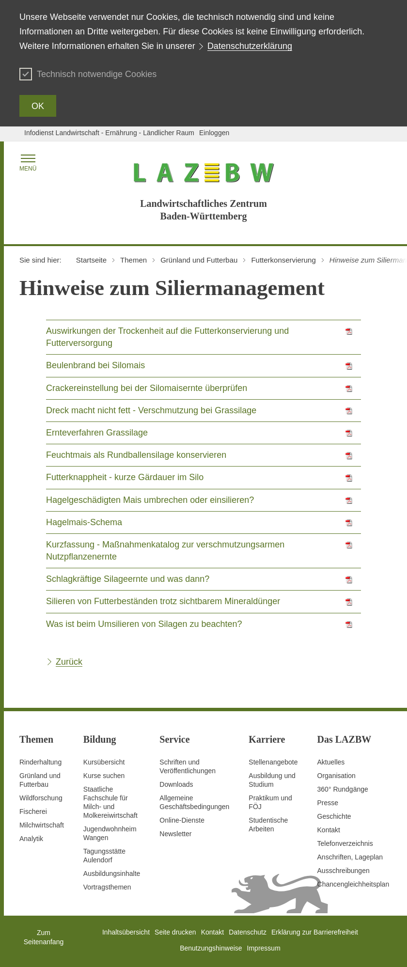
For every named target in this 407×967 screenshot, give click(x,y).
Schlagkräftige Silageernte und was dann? (127, 579)
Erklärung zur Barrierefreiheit (314, 932)
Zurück (69, 662)
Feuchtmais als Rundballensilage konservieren (136, 455)
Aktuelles (331, 762)
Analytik (31, 838)
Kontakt (328, 830)
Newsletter (175, 834)
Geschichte (334, 816)
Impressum (264, 948)
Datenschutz (247, 932)
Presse (328, 803)
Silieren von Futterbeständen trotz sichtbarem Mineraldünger (163, 601)
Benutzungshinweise (211, 948)
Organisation (336, 776)
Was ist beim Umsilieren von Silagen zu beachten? (144, 624)
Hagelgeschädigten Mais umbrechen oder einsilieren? (150, 500)
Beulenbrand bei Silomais (95, 365)
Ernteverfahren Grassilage (97, 432)
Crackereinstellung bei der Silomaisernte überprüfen (146, 388)
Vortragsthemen (107, 887)
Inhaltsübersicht (126, 932)
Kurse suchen (104, 776)
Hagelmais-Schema (84, 522)
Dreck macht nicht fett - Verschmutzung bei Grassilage (151, 410)
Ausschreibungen (343, 870)
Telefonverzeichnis (345, 843)
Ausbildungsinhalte (112, 873)
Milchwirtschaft (41, 825)
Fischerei (33, 811)
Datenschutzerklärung (249, 46)
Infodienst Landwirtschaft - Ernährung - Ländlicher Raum (109, 133)
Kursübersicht (104, 762)
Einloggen (214, 133)
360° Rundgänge (342, 789)
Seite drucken (175, 932)
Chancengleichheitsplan (353, 884)
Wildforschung (41, 798)
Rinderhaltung (40, 762)
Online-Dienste (181, 820)
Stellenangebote (273, 762)
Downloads (176, 784)
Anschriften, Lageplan (350, 857)
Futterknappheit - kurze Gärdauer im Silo (125, 477)
